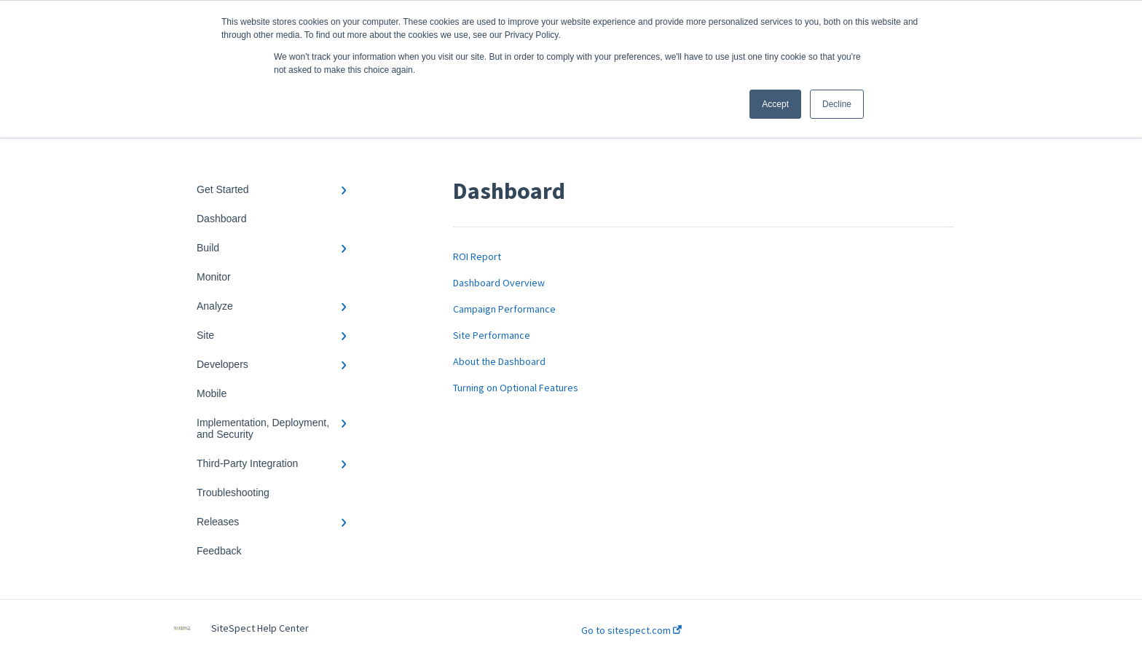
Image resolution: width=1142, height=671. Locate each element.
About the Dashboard (499, 361)
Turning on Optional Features (515, 387)
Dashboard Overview (499, 282)
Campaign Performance (504, 308)
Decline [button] (836, 104)
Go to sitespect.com (631, 630)
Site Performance (491, 335)
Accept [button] (775, 104)
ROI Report (477, 256)
